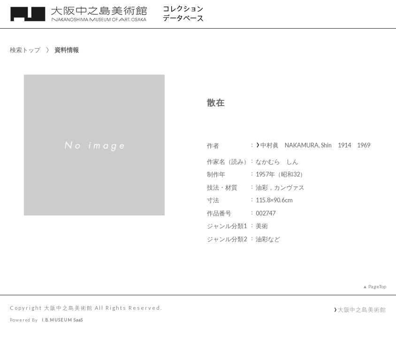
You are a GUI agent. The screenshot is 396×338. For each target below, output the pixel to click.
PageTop (377, 286)
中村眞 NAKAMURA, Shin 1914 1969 (315, 145)
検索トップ (25, 50)
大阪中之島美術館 (362, 309)
